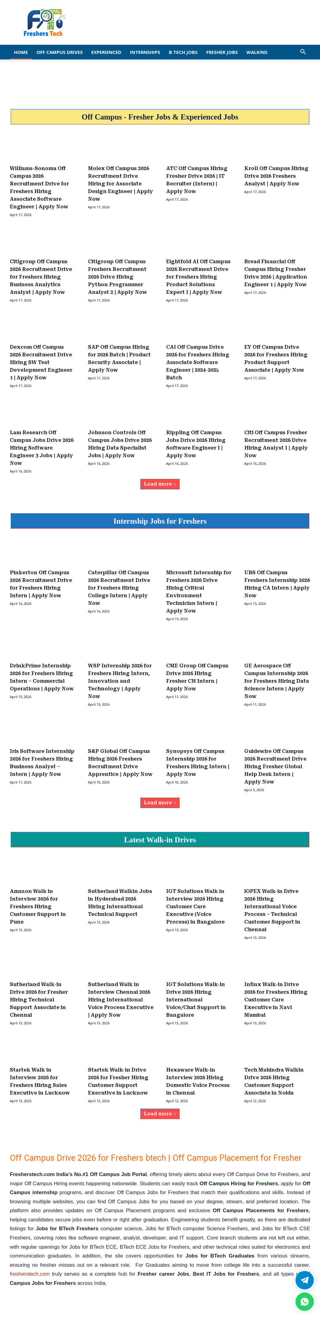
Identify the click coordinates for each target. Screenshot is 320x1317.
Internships (145, 52)
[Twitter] (304, 1280)
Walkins (257, 52)
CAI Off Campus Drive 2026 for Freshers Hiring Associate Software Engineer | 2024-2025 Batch (197, 362)
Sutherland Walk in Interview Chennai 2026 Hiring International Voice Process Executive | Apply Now (121, 999)
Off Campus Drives (59, 52)
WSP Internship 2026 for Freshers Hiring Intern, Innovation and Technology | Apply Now (120, 681)
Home (21, 52)
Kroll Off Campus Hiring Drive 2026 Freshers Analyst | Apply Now (276, 176)
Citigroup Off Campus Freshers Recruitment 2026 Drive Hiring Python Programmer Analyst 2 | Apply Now (117, 277)
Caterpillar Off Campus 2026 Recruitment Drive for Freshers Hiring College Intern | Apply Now (119, 588)
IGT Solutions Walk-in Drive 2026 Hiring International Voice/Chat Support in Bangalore (196, 999)
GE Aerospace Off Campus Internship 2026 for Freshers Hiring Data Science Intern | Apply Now (276, 681)
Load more (160, 484)
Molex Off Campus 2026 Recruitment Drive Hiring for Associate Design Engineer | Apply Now (120, 183)
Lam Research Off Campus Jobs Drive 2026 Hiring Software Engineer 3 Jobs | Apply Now (42, 448)
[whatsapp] (304, 1301)
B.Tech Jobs (183, 52)
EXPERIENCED (106, 52)
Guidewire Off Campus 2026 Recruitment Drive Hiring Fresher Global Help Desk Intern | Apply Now (275, 766)
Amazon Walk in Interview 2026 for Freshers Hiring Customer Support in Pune (38, 906)
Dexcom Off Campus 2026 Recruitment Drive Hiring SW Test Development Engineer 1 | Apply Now (41, 362)
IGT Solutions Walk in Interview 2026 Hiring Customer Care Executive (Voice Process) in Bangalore (195, 906)
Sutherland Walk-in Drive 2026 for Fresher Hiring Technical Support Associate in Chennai (39, 999)
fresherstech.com (30, 1274)
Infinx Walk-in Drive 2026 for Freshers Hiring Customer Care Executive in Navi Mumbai (275, 999)
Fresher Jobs (222, 52)
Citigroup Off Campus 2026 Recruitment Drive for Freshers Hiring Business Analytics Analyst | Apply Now (41, 277)
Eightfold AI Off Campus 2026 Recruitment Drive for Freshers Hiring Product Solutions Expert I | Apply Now (198, 277)
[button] (302, 52)
